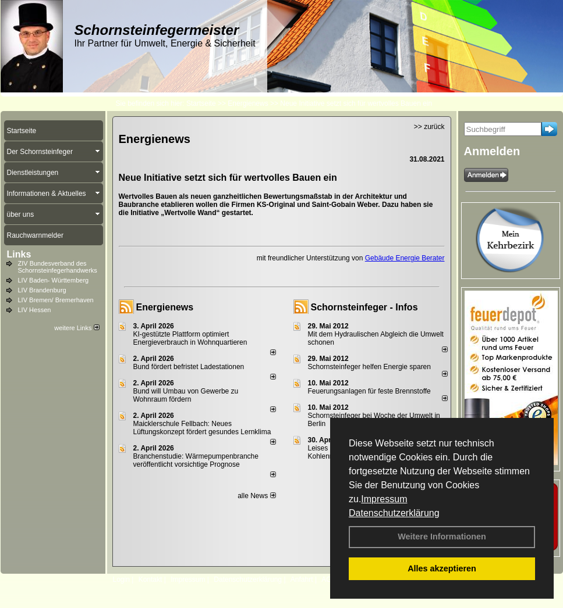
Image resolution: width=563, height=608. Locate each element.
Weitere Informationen (442, 536)
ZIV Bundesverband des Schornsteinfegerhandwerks (57, 267)
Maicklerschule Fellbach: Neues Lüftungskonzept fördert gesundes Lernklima (202, 428)
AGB (328, 579)
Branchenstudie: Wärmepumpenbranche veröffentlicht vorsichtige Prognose (196, 460)
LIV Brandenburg (42, 290)
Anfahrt (302, 579)
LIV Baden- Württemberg (53, 280)
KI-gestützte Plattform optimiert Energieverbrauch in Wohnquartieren (190, 338)
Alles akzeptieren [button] (442, 568)
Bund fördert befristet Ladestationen (189, 367)
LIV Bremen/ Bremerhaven (56, 299)
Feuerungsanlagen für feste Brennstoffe (369, 391)
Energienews (165, 307)
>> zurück (429, 127)
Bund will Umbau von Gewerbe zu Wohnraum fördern (186, 395)
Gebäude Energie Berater (405, 258)
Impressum (384, 499)
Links (19, 254)
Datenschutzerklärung (394, 513)
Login (121, 579)
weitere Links (76, 327)
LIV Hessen (34, 309)
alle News (256, 496)
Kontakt (150, 579)
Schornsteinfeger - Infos (364, 307)
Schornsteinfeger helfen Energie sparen (369, 367)
